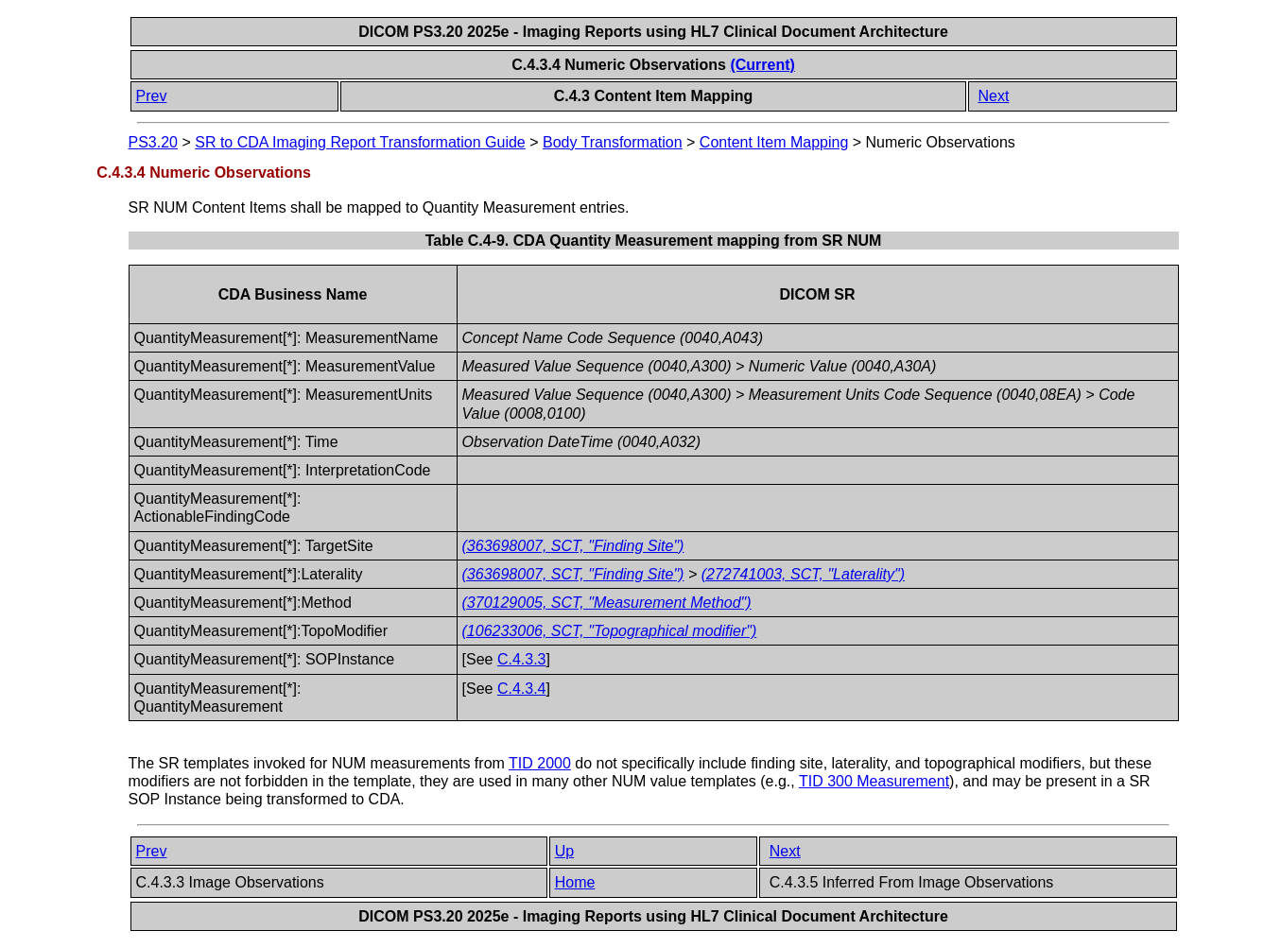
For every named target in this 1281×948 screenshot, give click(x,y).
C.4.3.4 (521, 689)
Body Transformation (613, 142)
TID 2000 (540, 763)
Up (564, 851)
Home (575, 882)
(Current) (762, 65)
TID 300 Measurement (874, 781)
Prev (151, 96)
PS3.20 (153, 142)
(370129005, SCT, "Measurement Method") (607, 603)
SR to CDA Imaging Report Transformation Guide (360, 142)
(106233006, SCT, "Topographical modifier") (609, 631)
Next (993, 96)
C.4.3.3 (521, 659)
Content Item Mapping (774, 142)
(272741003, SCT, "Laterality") (803, 574)
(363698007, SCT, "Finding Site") (573, 546)
